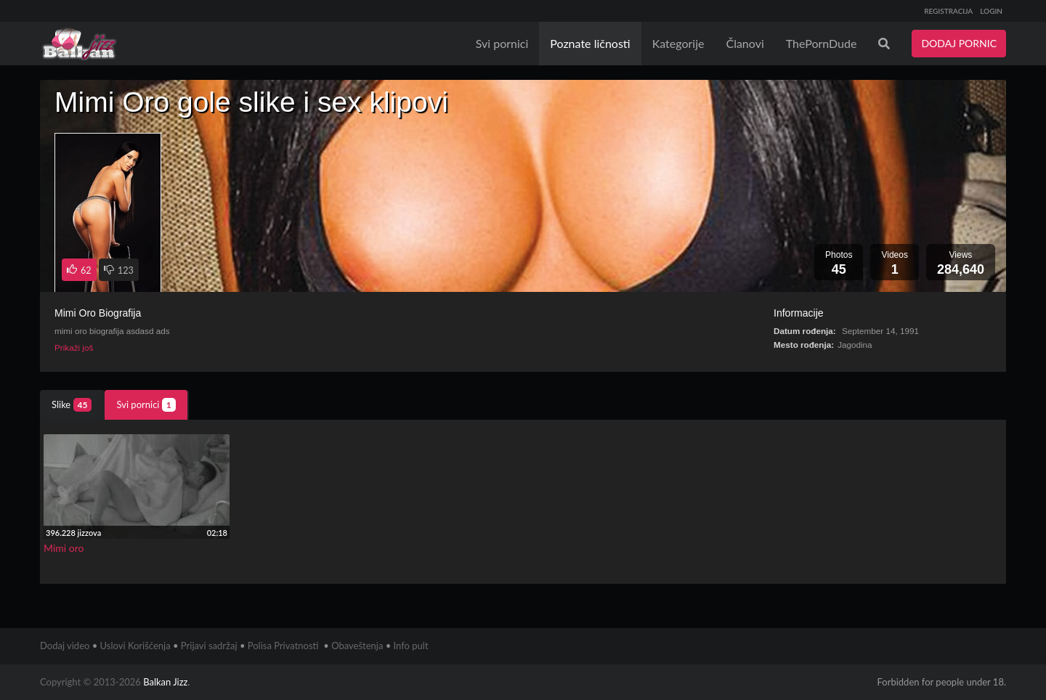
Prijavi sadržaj (209, 645)
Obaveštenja (357, 645)
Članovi (744, 43)
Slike (72, 405)
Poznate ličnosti (590, 43)
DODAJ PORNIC (959, 43)
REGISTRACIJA (948, 11)
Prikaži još (73, 347)
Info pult (411, 645)
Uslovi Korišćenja (135, 645)
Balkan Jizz (165, 682)
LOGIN (991, 11)
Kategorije (678, 43)
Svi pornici (502, 43)
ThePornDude (821, 43)
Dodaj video (64, 645)
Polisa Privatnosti (283, 645)
